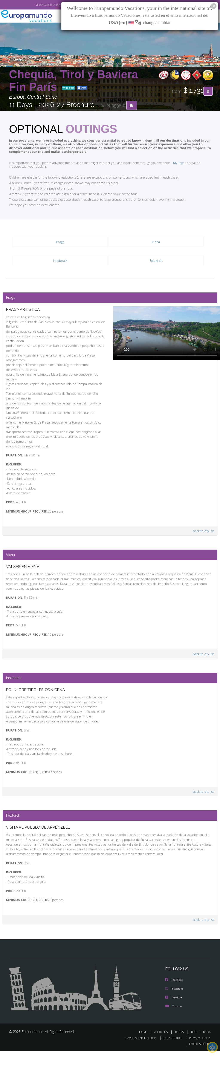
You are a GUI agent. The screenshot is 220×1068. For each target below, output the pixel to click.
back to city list (203, 531)
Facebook (174, 997)
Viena (156, 242)
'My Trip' (170, 162)
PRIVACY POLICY (198, 1054)
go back (69, 88)
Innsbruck (60, 261)
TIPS (194, 1048)
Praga (60, 242)
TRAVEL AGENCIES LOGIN (137, 1054)
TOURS (180, 1048)
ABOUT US (162, 1048)
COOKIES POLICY (199, 1060)
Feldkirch (156, 261)
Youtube (173, 1022)
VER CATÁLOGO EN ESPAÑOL (41, 5)
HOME (145, 1048)
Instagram (174, 1005)
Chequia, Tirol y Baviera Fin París (73, 80)
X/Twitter (173, 1014)
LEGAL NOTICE (171, 1054)
